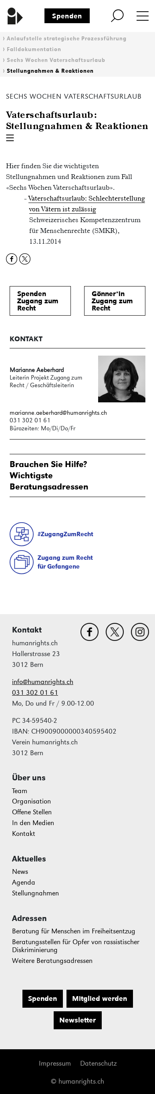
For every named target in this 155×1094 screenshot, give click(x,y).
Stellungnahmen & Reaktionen (50, 71)
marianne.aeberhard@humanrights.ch (58, 412)
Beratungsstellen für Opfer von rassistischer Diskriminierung (75, 946)
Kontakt (23, 833)
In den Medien (33, 823)
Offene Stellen (32, 812)
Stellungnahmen (35, 893)
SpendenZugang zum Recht (37, 301)
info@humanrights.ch (42, 682)
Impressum (55, 1063)
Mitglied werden (99, 999)
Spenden (67, 16)
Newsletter (77, 1020)
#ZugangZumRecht (65, 534)
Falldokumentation (34, 49)
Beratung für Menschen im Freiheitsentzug (73, 931)
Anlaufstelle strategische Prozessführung (67, 38)
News (20, 871)
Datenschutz (98, 1063)
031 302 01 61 (35, 692)
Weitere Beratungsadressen (52, 961)
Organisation (31, 801)
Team (19, 791)
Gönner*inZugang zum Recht (112, 301)
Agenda (23, 882)
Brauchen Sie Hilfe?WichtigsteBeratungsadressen (49, 475)
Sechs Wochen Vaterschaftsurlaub (56, 60)
